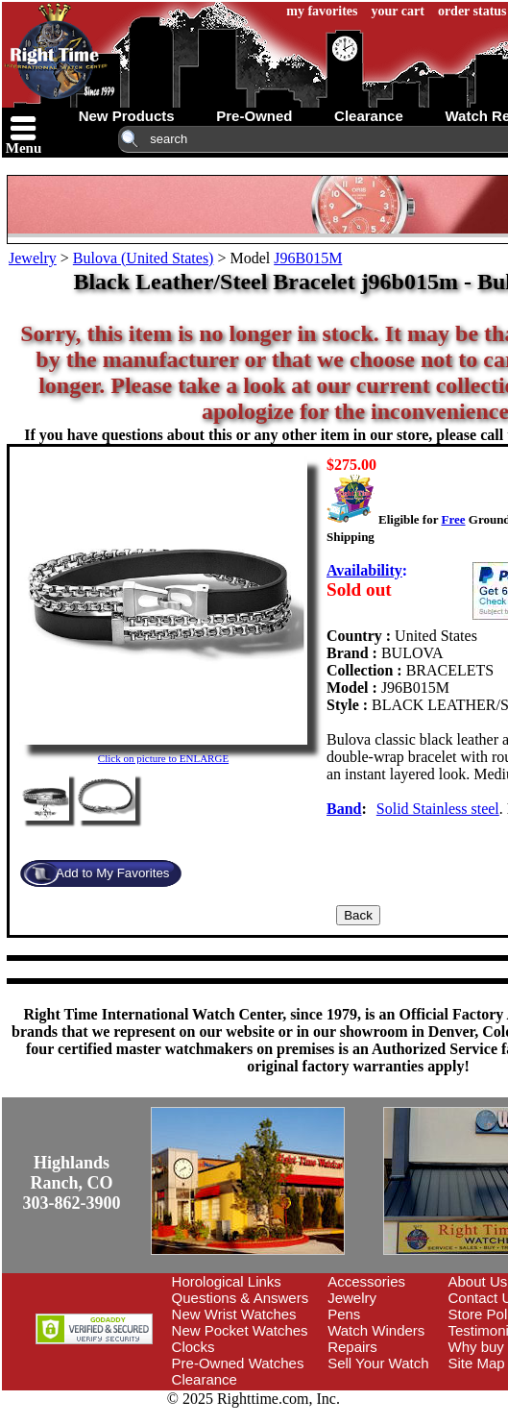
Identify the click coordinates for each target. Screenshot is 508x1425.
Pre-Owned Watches (238, 1363)
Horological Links (226, 1281)
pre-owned (254, 116)
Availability (364, 570)
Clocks (193, 1347)
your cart (398, 11)
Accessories (366, 1281)
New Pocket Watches (240, 1330)
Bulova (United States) (143, 258)
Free (453, 519)
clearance (368, 116)
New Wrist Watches (234, 1314)
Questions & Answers (240, 1298)
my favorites (321, 11)
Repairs (352, 1347)
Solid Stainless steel (437, 808)
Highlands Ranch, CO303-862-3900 (72, 1183)
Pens (343, 1314)
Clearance (204, 1379)
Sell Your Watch (377, 1363)
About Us (478, 1281)
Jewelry (33, 258)
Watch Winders (375, 1330)
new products (127, 116)
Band (344, 808)
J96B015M (308, 258)
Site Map (476, 1363)
